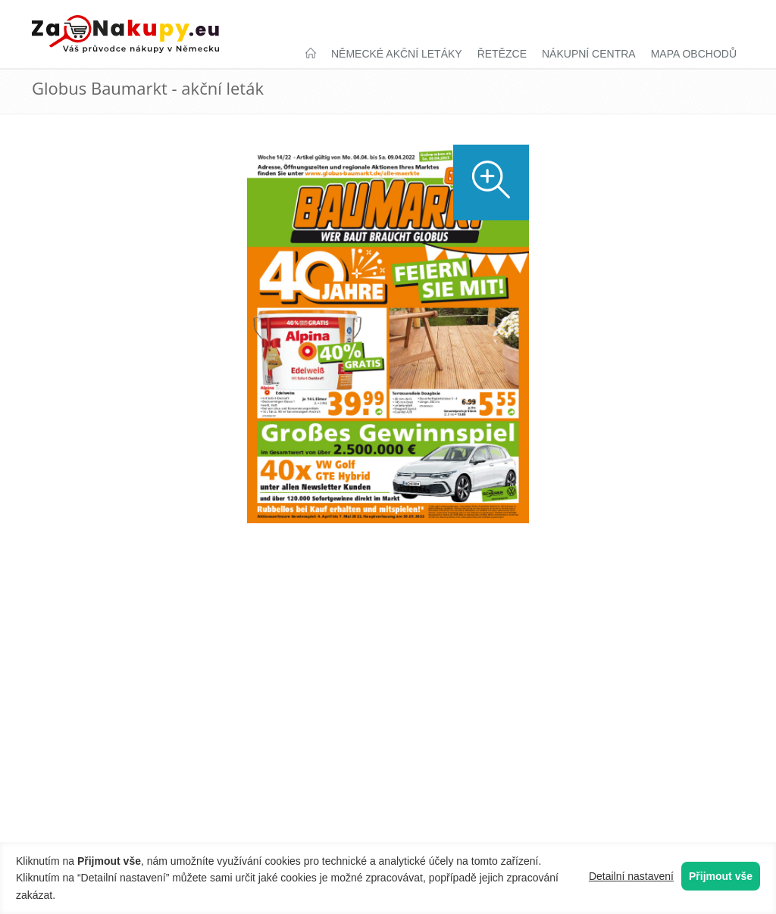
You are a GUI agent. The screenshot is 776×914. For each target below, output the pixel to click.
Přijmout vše (721, 876)
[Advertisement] (388, 593)
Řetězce (502, 54)
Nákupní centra (589, 54)
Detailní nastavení (631, 876)
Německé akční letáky (396, 54)
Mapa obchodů (694, 54)
